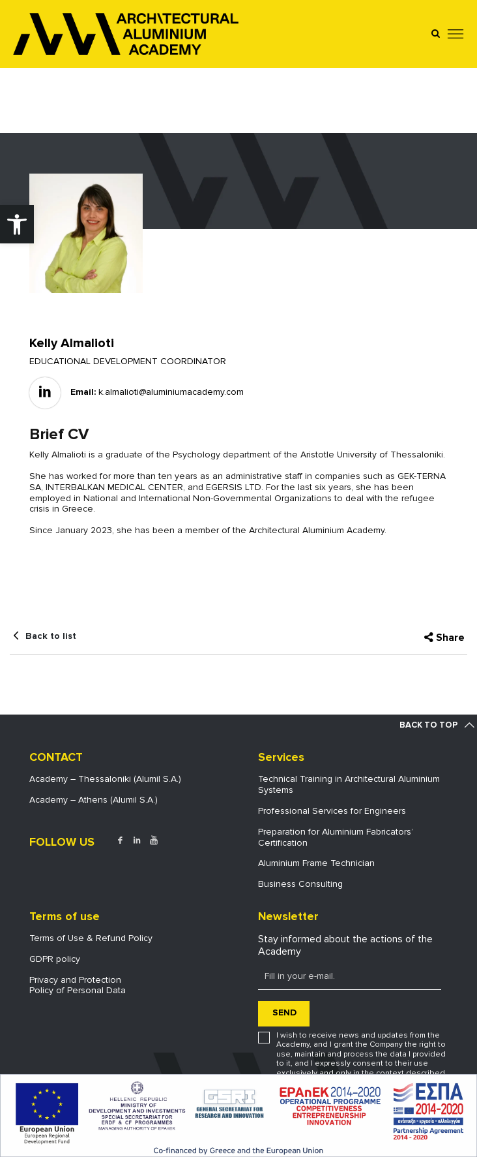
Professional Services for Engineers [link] (332, 810)
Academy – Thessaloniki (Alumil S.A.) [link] (105, 778)
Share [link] (450, 637)
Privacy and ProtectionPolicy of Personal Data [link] (77, 985)
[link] (17, 224)
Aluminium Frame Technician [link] (316, 863)
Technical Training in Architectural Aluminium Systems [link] (349, 784)
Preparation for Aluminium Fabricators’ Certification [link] (335, 837)
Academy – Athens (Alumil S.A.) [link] (93, 799)
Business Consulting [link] (300, 883)
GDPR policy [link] (54, 958)
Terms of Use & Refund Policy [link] (90, 938)
